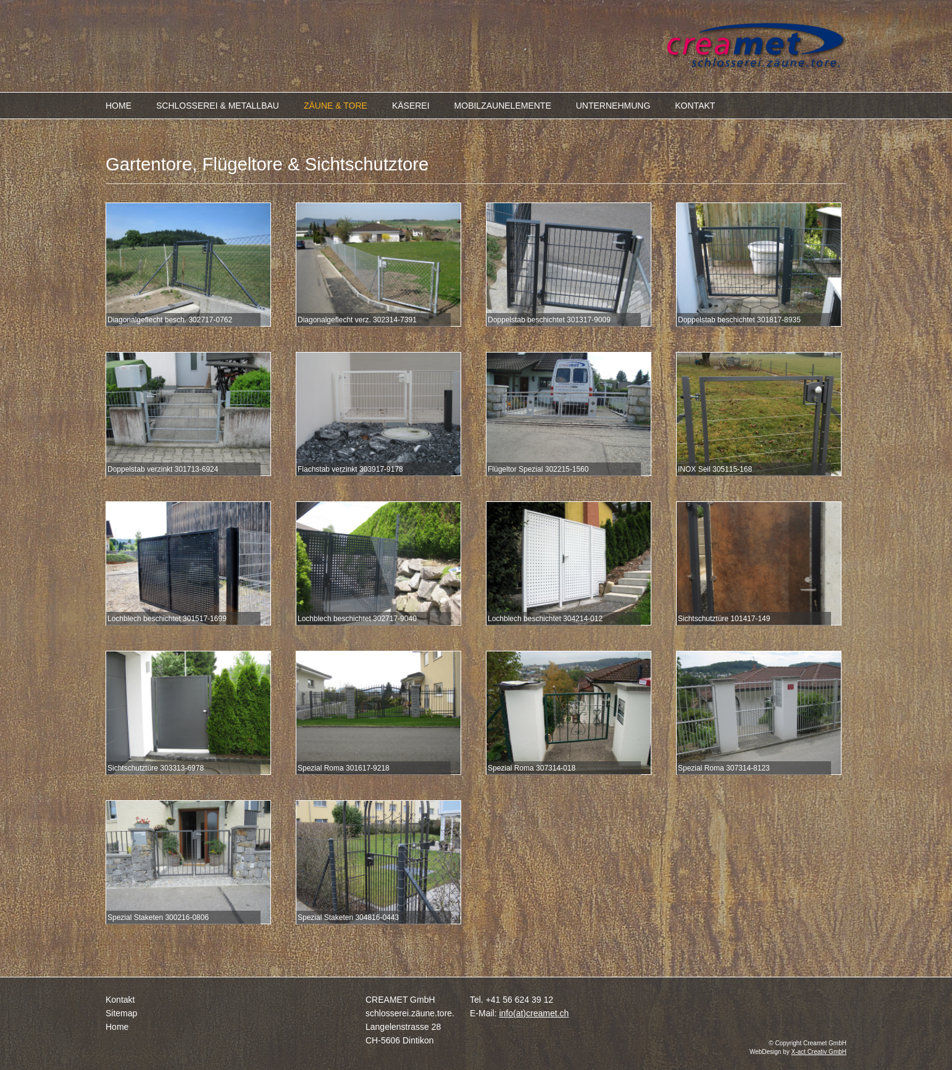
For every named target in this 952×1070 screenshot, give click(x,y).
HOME (119, 106)
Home (117, 1027)
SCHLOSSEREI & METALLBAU (217, 106)
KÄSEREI (411, 106)
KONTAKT (695, 106)
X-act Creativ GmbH (818, 1051)
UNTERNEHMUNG (613, 106)
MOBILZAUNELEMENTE (502, 106)
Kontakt (120, 1000)
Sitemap (121, 1013)
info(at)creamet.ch (534, 1013)
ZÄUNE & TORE (335, 106)
